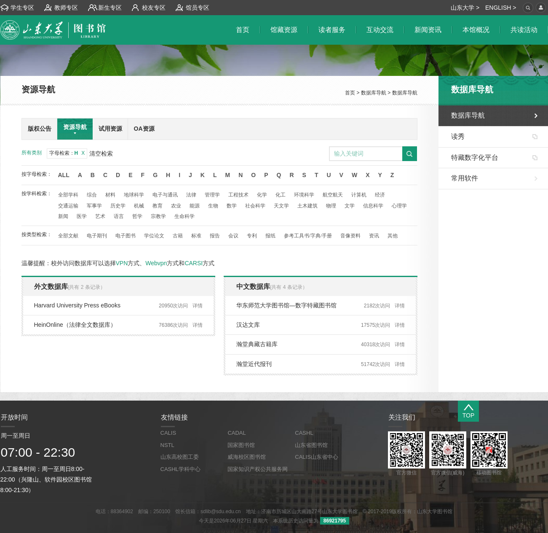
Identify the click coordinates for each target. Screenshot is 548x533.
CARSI (193, 263)
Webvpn (156, 263)
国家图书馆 (241, 445)
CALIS (168, 433)
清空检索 (101, 153)
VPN (122, 263)
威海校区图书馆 (246, 457)
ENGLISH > (500, 7)
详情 (197, 306)
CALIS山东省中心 (316, 457)
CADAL (236, 433)
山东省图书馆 (311, 445)
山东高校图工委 (179, 457)
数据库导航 (373, 93)
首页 (350, 93)
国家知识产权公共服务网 (257, 469)
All (64, 175)
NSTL (167, 445)
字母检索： (67, 153)
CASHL (304, 433)
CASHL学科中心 (180, 469)
